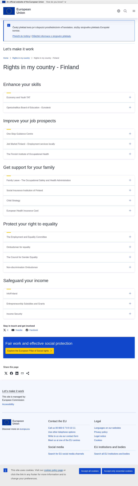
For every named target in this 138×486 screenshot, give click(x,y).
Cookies (98, 440)
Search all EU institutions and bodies (112, 454)
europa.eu (25, 429)
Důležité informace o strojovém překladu (51, 36)
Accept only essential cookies (118, 471)
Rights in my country (21, 58)
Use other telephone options (61, 432)
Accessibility (8, 404)
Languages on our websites (107, 428)
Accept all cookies (90, 471)
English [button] (118, 11)
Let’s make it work (13, 391)
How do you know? (56, 2)
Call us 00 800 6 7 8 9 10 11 (61, 428)
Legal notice (100, 436)
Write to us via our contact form (63, 436)
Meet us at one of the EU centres (64, 440)
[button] (6, 373)
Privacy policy (100, 432)
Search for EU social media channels (66, 454)
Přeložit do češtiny (21, 36)
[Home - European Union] (17, 11)
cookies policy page (53, 470)
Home (5, 58)
